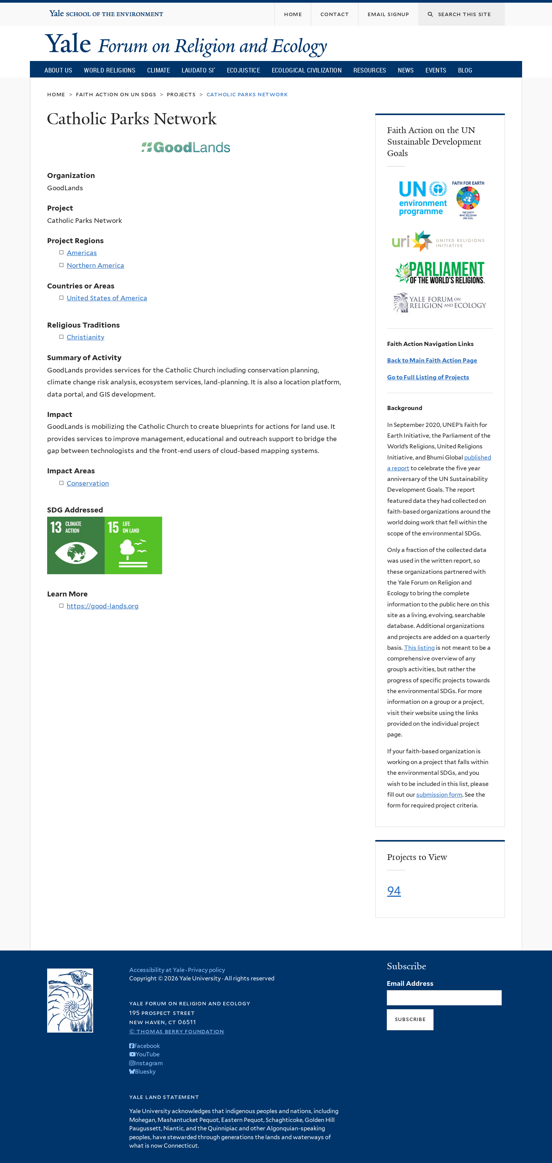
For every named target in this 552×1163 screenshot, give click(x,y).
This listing (419, 647)
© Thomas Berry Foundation (176, 1031)
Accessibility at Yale (156, 970)
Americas (82, 253)
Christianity (85, 337)
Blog (465, 70)
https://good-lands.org (103, 606)
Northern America (95, 265)
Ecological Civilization (307, 70)
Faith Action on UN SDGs (116, 94)
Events (436, 70)
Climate (158, 70)
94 (394, 891)
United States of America (107, 298)
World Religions (109, 70)
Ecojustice (243, 70)
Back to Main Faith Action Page (432, 360)
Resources (369, 70)
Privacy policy (206, 970)
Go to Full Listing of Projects (428, 377)
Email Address (410, 983)
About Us (58, 70)
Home (56, 94)
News (406, 70)
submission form (439, 794)
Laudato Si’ (198, 70)
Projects (181, 94)
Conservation (88, 483)
